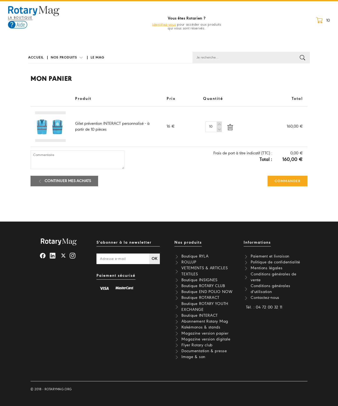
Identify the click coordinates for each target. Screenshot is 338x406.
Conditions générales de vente (273, 277)
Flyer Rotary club (197, 345)
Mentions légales (266, 268)
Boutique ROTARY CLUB (203, 286)
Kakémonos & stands (200, 327)
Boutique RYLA (194, 256)
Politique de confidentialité (275, 262)
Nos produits (67, 57)
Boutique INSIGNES (199, 280)
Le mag (97, 57)
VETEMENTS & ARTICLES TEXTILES (204, 271)
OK (155, 259)
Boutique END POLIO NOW (206, 292)
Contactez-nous (265, 298)
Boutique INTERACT (199, 315)
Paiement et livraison (270, 256)
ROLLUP (188, 262)
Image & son (193, 357)
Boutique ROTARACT (200, 298)
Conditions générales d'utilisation (270, 289)
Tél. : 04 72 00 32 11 (264, 307)
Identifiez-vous (164, 25)
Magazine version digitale (205, 339)
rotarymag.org (58, 389)
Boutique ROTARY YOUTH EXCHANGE (204, 307)
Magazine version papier (204, 333)
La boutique (20, 18)
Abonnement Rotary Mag (204, 321)
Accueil (36, 57)
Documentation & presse (204, 351)
